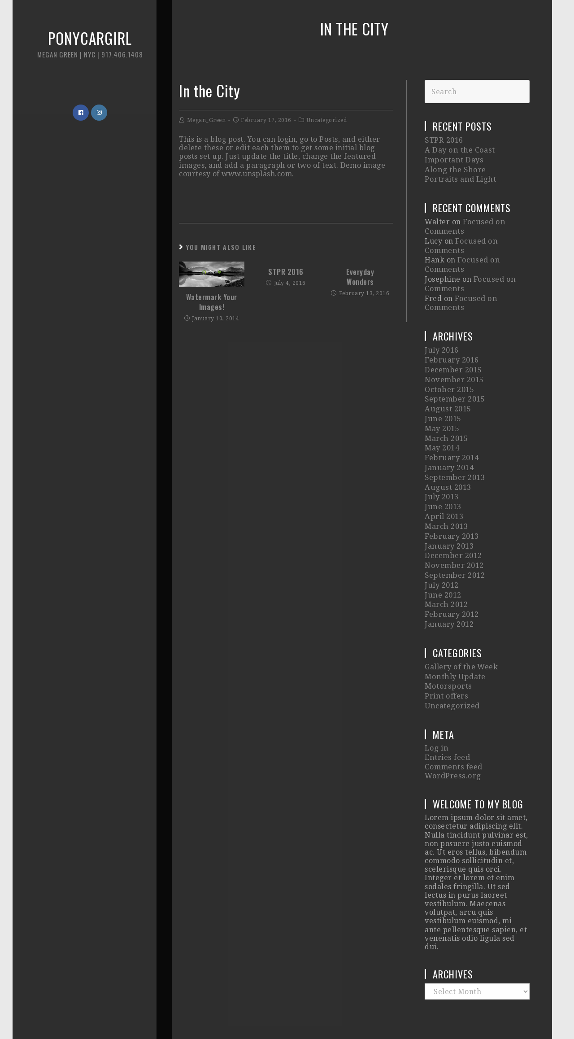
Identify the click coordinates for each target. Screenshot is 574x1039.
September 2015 (454, 384)
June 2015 (443, 403)
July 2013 (441, 475)
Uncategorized (327, 120)
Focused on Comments (460, 240)
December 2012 (453, 529)
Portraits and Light (459, 176)
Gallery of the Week (461, 635)
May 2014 (442, 430)
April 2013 (443, 493)
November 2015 (454, 366)
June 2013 (443, 484)
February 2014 (451, 439)
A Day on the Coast (458, 149)
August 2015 (447, 393)
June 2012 (443, 566)
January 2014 (449, 448)
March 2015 (446, 421)
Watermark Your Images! (211, 302)
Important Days (453, 158)
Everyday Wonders (360, 277)
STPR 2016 (286, 272)
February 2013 (451, 511)
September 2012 (454, 548)
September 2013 (454, 457)
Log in (436, 712)
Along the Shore (454, 167)
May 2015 (442, 412)
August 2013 (447, 466)
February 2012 (451, 584)
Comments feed (453, 729)
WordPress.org (452, 738)
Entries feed (447, 721)
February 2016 (451, 348)
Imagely (440, 1013)
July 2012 (441, 557)
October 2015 (449, 375)
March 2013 (446, 502)
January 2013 (449, 520)
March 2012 (446, 575)
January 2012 (449, 593)
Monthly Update (454, 644)
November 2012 (454, 538)
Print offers (446, 662)
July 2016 (441, 339)
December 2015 (453, 358)
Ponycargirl (78, 49)
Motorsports (447, 653)
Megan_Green (206, 120)
